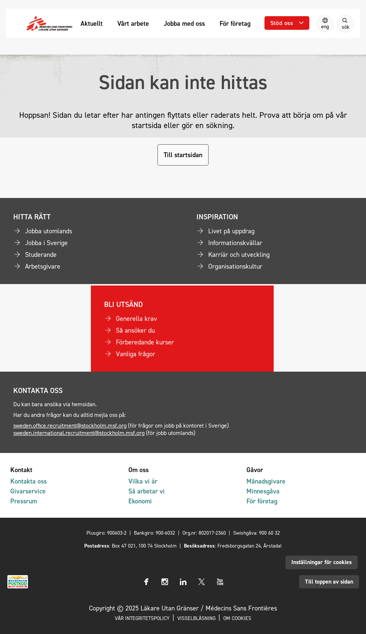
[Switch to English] (325, 23)
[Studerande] (91, 254)
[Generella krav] (182, 318)
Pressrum (23, 501)
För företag (261, 501)
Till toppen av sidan (329, 581)
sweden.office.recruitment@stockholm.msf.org (70, 425)
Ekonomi (140, 501)
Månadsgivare (265, 481)
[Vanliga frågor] (182, 354)
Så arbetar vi (146, 491)
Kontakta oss (28, 481)
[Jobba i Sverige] (91, 242)
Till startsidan (183, 154)
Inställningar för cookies (321, 562)
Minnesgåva (263, 491)
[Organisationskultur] (274, 266)
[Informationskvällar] (274, 242)
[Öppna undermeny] (286, 23)
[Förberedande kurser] (182, 342)
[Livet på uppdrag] (274, 231)
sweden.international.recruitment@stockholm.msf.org (79, 432)
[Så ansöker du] (182, 330)
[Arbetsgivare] (91, 266)
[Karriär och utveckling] (274, 254)
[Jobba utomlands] (91, 231)
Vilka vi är (142, 481)
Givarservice (28, 491)
